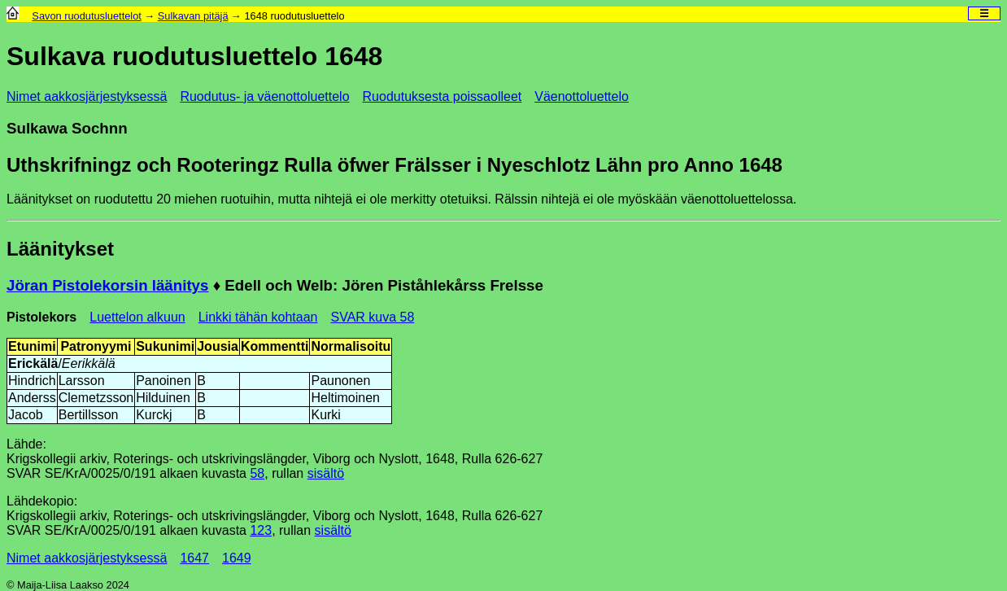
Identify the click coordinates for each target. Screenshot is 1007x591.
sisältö (325, 473)
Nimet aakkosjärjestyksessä (87, 96)
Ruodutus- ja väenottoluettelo (264, 96)
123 (261, 530)
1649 (236, 558)
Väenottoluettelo (581, 96)
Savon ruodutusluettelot (86, 16)
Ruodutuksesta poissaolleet (442, 96)
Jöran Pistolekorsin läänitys (107, 285)
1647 (194, 558)
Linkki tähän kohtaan (258, 317)
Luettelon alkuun (137, 317)
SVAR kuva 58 (372, 317)
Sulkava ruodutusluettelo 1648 (194, 56)
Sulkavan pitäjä (193, 16)
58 (257, 473)
